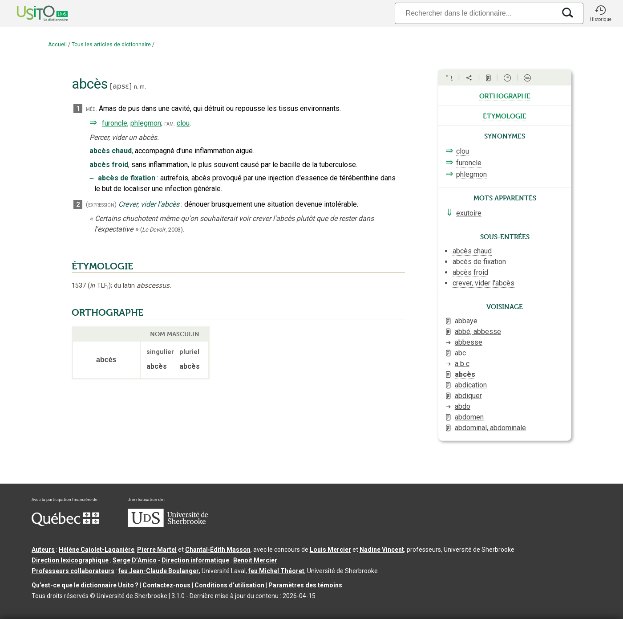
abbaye (466, 321)
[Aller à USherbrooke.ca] (168, 524)
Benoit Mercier (255, 560)
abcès (465, 374)
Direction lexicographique (70, 560)
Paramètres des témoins (305, 585)
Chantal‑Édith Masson (218, 549)
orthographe (504, 95)
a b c (462, 363)
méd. (91, 109)
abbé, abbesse (478, 331)
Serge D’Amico (135, 560)
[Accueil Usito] (32, 13)
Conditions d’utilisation (229, 585)
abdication (471, 385)
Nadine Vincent (382, 549)
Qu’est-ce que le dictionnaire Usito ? (85, 585)
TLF (99, 285)
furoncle (114, 123)
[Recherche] (475, 13)
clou (183, 123)
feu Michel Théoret (276, 570)
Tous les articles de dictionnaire (111, 44)
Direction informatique (195, 560)
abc (460, 353)
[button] (600, 13)
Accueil (57, 44)
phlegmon (145, 123)
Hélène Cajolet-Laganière (96, 549)
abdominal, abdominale (490, 428)
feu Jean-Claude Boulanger (158, 570)
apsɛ (121, 86)
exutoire (468, 213)
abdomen (469, 417)
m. (143, 86)
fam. (169, 123)
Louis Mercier (330, 549)
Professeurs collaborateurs (73, 570)
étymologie (504, 115)
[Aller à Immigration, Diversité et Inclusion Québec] (65, 523)
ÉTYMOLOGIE (102, 266)
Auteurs (43, 549)
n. (136, 86)
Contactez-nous (166, 585)
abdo (462, 406)
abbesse (468, 342)
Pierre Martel (157, 549)
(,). (162, 229)
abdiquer (468, 395)
